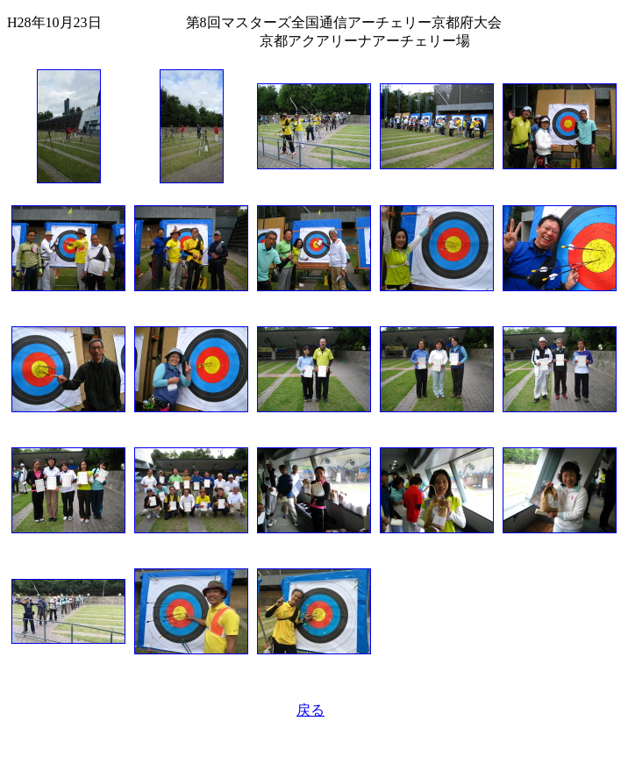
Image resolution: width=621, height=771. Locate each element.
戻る (310, 710)
